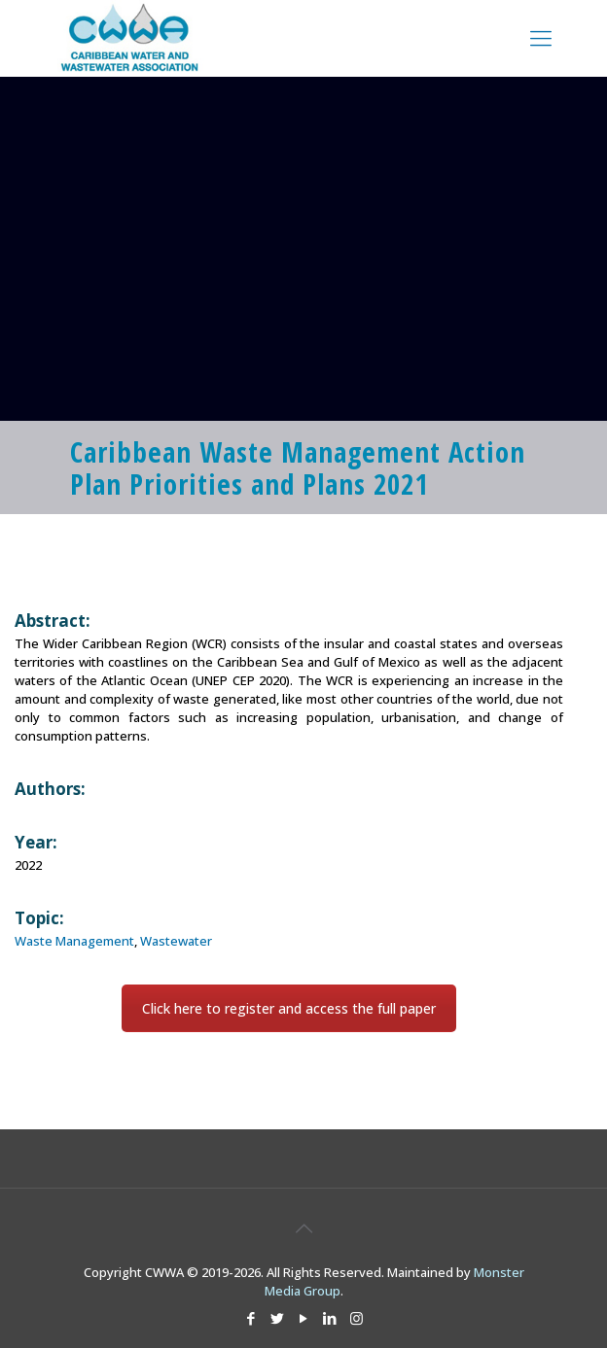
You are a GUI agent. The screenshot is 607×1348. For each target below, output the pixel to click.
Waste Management (74, 941)
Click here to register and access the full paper (289, 1008)
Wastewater (176, 941)
